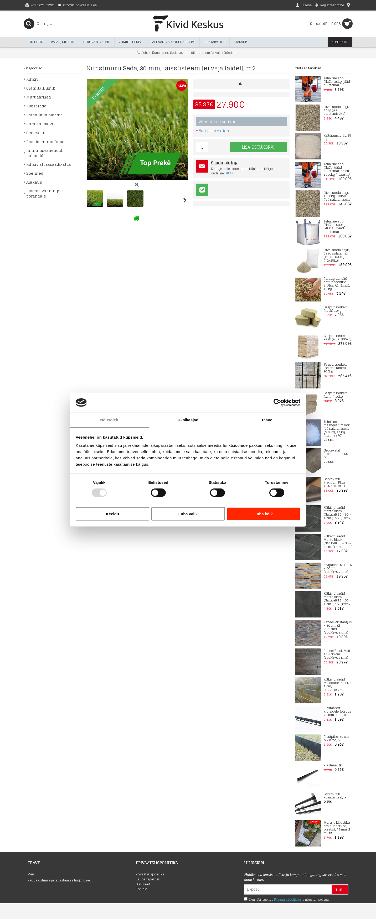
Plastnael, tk (333, 765)
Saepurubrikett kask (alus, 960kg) (337, 337)
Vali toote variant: (215, 131)
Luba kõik (263, 513)
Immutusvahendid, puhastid (44, 153)
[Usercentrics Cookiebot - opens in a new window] (277, 403)
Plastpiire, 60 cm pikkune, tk (336, 738)
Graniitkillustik (40, 88)
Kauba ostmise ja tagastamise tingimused (59, 880)
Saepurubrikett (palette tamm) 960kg (335, 368)
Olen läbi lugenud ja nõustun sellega (286, 899)
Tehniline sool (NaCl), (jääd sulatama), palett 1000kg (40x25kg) (337, 169)
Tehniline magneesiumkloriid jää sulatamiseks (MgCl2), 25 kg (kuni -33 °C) (338, 429)
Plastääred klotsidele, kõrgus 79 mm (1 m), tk (337, 711)
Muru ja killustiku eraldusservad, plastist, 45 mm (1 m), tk (337, 828)
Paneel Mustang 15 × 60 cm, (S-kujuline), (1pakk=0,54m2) (338, 627)
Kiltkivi (33, 79)
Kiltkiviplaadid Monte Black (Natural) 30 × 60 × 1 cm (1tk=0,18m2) (338, 513)
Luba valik (188, 513)
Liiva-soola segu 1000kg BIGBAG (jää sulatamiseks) (338, 196)
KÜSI (229, 173)
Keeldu (112, 513)
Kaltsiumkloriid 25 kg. (337, 137)
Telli (340, 889)
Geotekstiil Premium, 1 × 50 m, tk (338, 454)
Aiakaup (34, 182)
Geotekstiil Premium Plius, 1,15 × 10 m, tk (335, 482)
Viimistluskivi (39, 124)
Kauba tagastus (148, 879)
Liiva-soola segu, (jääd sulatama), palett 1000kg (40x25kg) (337, 255)
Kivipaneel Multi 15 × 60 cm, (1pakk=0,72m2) (338, 568)
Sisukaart (143, 884)
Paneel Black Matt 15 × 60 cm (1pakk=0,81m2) (337, 654)
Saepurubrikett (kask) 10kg (335, 309)
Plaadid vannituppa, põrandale (45, 193)
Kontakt (141, 889)
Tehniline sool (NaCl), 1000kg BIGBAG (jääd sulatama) (334, 227)
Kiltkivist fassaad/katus (48, 164)
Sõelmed (34, 173)
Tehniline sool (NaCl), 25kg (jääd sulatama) (337, 81)
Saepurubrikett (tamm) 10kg (335, 395)
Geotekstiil (36, 132)
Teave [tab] (266, 420)
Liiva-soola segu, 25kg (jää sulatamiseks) (337, 110)
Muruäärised (38, 97)
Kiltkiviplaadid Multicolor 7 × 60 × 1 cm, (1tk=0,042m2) (338, 685)
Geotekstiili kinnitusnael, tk (335, 795)
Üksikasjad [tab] (188, 420)
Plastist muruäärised (46, 141)
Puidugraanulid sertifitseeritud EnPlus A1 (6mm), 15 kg (337, 284)
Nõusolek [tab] (109, 420)
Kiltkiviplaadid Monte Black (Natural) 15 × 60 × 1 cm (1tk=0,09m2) (338, 599)
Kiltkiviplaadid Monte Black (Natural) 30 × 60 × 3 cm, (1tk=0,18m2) (338, 541)
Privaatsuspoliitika (150, 874)
